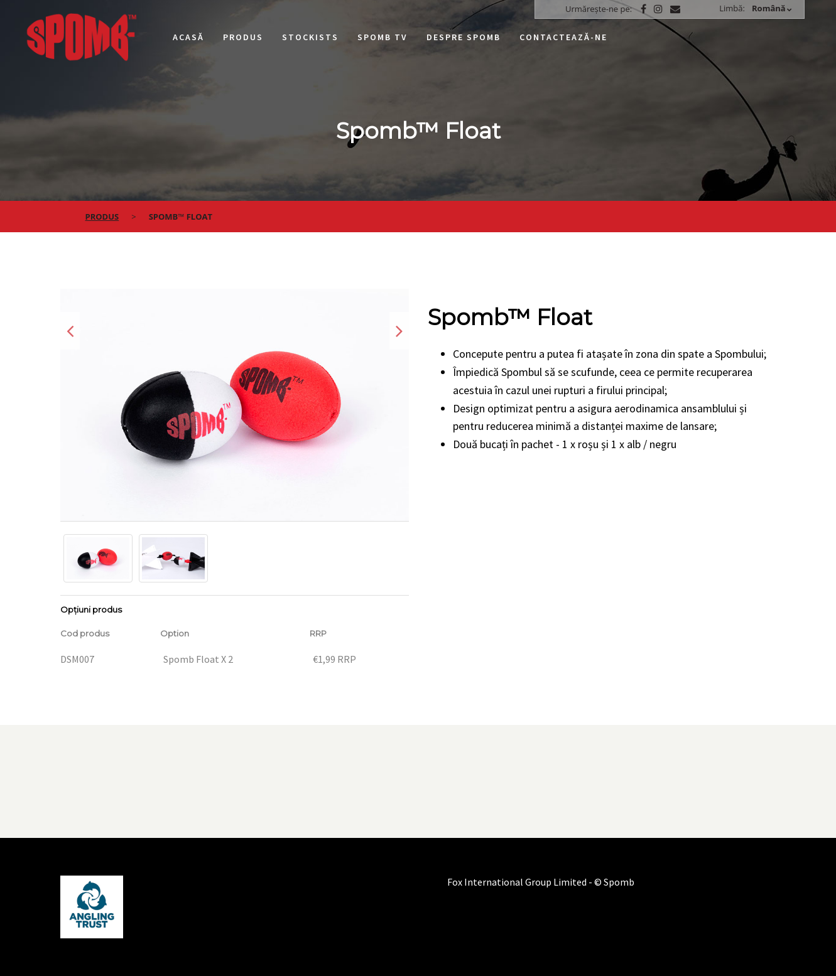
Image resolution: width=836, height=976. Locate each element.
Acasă (188, 37)
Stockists (310, 37)
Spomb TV (382, 37)
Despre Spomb (463, 37)
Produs (243, 37)
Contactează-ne (563, 37)
